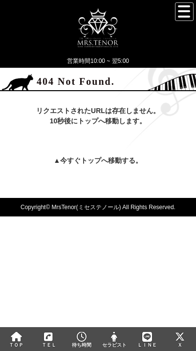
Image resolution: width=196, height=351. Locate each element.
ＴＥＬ (49, 340)
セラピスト (114, 340)
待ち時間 (81, 340)
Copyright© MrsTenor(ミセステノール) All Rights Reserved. (98, 207)
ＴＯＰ (16, 340)
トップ (91, 160)
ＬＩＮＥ (147, 340)
